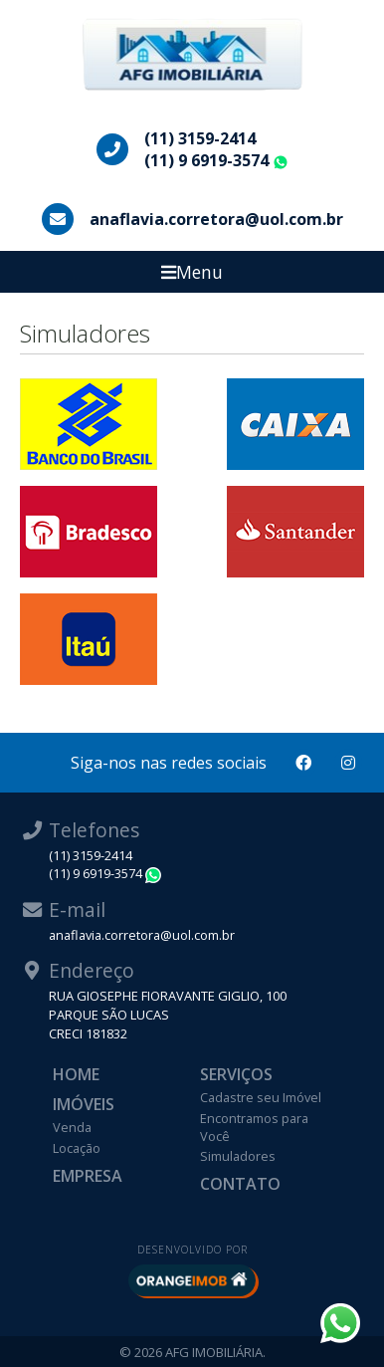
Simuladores (238, 1156)
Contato (240, 1184)
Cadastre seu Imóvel (260, 1097)
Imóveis (83, 1104)
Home (76, 1074)
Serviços (236, 1074)
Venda (72, 1127)
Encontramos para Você (254, 1127)
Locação (76, 1148)
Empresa (87, 1176)
